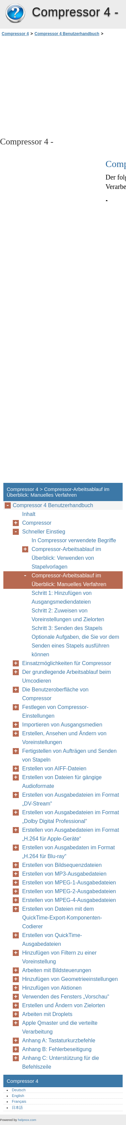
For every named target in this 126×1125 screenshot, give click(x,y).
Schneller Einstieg (43, 531)
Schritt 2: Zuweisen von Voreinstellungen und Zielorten (68, 615)
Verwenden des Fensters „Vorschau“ (65, 996)
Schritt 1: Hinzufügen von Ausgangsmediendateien (62, 597)
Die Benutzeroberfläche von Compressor (55, 694)
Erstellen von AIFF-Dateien (54, 768)
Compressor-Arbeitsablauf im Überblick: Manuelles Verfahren (69, 580)
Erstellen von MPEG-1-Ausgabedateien (69, 882)
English (18, 1096)
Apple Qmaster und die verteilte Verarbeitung (59, 1027)
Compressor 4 (15, 13)
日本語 (17, 1107)
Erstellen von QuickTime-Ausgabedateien (52, 939)
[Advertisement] (63, 86)
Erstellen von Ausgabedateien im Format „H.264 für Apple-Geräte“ (70, 834)
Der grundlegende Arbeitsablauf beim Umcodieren (66, 676)
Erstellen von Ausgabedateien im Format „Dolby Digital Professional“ (70, 817)
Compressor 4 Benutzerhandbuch (67, 33)
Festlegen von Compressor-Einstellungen (55, 711)
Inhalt (28, 514)
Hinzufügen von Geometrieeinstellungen (70, 979)
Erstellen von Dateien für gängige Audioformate (62, 781)
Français (19, 1101)
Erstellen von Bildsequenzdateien (62, 865)
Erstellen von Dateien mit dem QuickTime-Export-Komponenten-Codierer (62, 917)
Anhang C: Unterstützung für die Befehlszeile (60, 1062)
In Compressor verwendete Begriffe (74, 540)
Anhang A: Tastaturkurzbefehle (58, 1040)
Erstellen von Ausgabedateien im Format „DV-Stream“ (70, 799)
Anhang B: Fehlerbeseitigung (56, 1049)
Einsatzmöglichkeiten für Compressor (66, 663)
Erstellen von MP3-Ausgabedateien (64, 874)
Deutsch (19, 1090)
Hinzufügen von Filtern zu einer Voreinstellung (59, 957)
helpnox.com (27, 1120)
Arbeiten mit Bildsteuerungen (56, 970)
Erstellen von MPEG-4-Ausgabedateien (69, 900)
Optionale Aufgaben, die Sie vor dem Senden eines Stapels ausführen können (75, 645)
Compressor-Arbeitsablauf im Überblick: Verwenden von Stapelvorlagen (66, 558)
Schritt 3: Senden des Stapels (67, 628)
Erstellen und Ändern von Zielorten (63, 1005)
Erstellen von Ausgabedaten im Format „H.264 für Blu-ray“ (68, 852)
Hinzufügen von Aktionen (52, 988)
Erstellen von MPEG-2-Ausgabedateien (69, 891)
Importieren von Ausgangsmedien (62, 725)
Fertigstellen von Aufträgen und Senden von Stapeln (69, 755)
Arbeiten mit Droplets (47, 1014)
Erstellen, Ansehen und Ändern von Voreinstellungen (64, 738)
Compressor (36, 523)
